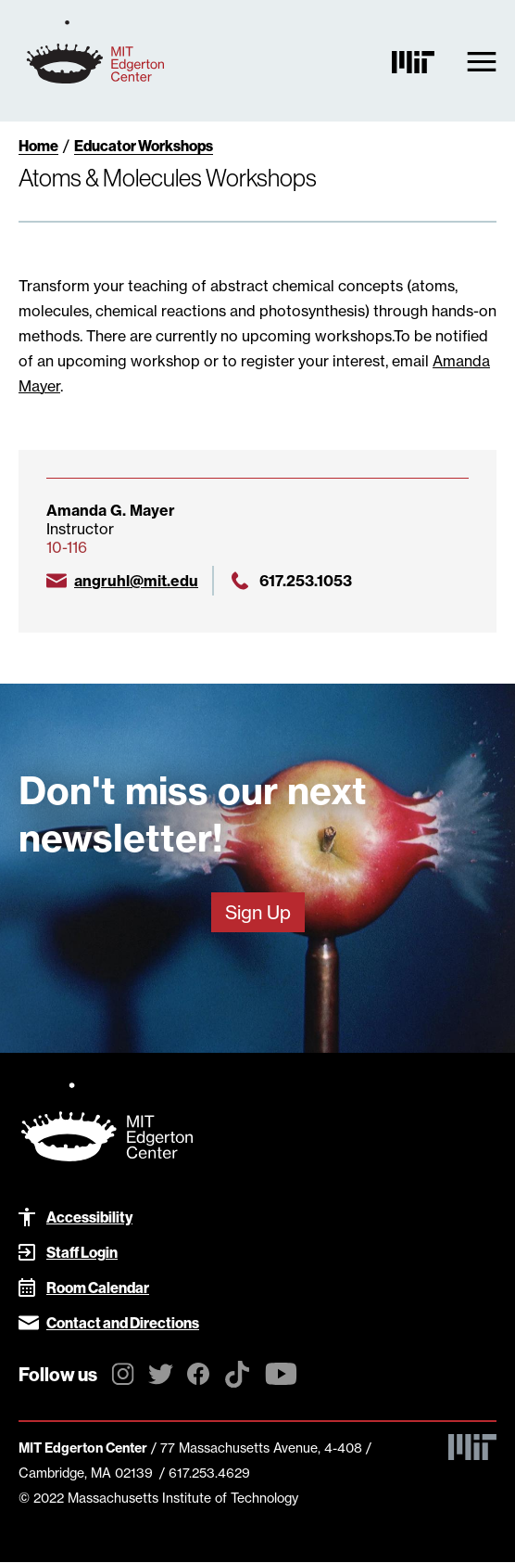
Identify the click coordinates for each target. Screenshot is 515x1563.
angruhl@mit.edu (136, 580)
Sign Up (258, 912)
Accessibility (89, 1217)
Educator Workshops (143, 145)
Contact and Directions (122, 1322)
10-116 (66, 547)
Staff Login (82, 1252)
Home (38, 145)
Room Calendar (97, 1287)
